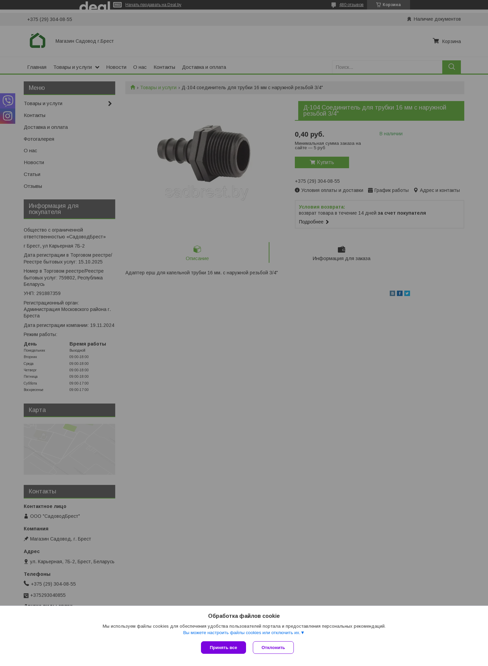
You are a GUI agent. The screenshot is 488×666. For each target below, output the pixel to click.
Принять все (223, 647)
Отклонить (273, 647)
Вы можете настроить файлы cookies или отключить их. (241, 632)
